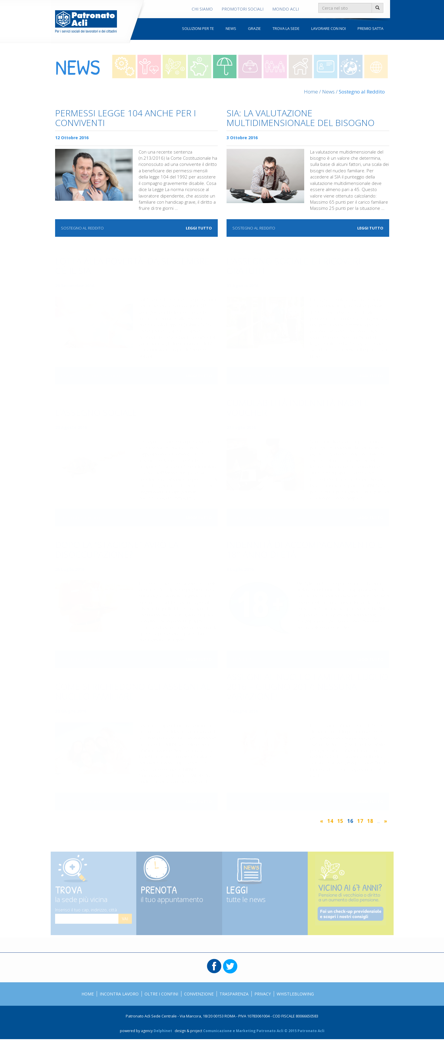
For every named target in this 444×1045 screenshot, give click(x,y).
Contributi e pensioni (174, 66)
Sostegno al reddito (225, 66)
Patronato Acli (86, 21)
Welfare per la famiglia (275, 66)
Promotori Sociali (242, 9)
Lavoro (124, 66)
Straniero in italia (325, 66)
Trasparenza (234, 994)
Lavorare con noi (328, 28)
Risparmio (199, 66)
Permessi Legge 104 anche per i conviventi (125, 118)
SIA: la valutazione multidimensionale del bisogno (301, 118)
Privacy (262, 994)
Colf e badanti (300, 66)
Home (311, 91)
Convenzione (199, 994)
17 (360, 821)
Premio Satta (370, 28)
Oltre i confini (351, 66)
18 (370, 821)
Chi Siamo (202, 9)
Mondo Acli (285, 9)
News (231, 28)
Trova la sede (286, 28)
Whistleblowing (295, 994)
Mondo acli (376, 66)
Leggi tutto (199, 228)
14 (330, 821)
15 (340, 821)
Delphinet (163, 1030)
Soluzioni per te (198, 28)
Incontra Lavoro (119, 994)
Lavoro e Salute (149, 66)
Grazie (254, 28)
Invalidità (250, 66)
